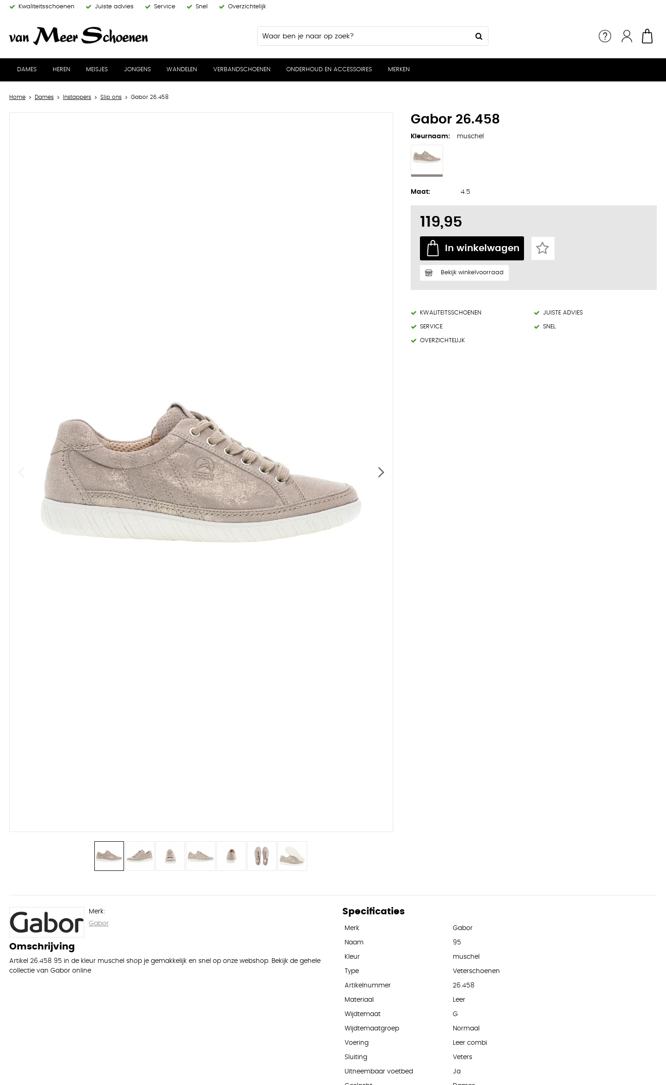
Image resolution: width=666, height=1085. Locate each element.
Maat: (420, 192)
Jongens (137, 70)
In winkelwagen (482, 248)
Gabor (99, 923)
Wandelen (181, 70)
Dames (27, 70)
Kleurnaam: (430, 136)
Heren (61, 70)
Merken (399, 70)
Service (605, 36)
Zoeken (478, 36)
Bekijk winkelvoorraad (472, 273)
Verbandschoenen (242, 70)
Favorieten (543, 248)
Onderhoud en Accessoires (329, 70)
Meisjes (97, 70)
